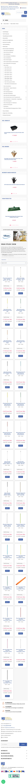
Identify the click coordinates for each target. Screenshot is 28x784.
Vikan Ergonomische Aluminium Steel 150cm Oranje (7, 341)
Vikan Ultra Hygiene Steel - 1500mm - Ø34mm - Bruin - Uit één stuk (20, 494)
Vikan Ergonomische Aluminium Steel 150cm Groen (20, 310)
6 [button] (17, 225)
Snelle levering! (4, 6)
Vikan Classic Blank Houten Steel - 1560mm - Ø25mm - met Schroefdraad (20, 279)
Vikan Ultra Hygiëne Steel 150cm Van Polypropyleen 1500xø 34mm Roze (7, 650)
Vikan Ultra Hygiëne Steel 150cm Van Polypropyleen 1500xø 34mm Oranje (20, 587)
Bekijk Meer (4, 259)
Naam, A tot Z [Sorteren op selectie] (4, 262)
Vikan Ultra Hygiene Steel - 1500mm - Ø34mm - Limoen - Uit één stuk (20, 525)
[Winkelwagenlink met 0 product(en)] (24, 16)
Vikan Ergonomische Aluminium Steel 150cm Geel (7, 310)
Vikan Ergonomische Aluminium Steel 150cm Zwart (7, 373)
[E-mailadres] (10, 744)
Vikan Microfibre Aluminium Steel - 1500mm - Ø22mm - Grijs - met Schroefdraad (7, 462)
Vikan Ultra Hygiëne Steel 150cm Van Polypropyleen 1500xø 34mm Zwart (7, 681)
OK (23, 744)
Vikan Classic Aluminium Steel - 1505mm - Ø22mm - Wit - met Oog (7, 279)
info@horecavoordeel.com (10, 727)
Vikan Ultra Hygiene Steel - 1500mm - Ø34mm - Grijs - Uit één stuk (7, 525)
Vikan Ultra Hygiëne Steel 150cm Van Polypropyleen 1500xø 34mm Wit (20, 650)
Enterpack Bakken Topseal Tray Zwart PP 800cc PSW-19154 (14, 133)
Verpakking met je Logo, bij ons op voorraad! (10, 7)
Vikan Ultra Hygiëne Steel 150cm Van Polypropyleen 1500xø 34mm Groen (7, 587)
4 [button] (15, 141)
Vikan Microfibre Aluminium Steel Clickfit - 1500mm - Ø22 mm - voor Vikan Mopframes (20, 462)
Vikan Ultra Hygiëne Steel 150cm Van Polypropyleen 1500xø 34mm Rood (20, 619)
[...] (10, 723)
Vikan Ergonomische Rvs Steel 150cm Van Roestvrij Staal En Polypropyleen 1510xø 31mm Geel (7, 404)
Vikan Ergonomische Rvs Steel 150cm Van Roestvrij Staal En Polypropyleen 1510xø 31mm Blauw (20, 373)
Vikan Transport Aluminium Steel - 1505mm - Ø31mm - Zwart (7, 494)
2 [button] (12, 141)
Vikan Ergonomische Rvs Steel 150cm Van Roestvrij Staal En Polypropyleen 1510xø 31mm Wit (20, 433)
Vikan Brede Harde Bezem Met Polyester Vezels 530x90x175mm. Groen (14, 217)
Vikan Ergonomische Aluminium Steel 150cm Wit (20, 341)
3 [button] (14, 193)
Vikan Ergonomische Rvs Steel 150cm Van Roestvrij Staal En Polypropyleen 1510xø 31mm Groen (20, 404)
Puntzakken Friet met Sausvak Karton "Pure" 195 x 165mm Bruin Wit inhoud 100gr (13, 159)
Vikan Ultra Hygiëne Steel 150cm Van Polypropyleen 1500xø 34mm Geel (20, 556)
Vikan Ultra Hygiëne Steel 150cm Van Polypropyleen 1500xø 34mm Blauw (7, 556)
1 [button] (11, 193)
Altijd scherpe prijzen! (13, 6)
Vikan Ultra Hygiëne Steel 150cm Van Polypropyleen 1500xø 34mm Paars (7, 619)
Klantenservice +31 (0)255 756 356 (8, 9)
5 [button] (16, 225)
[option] (14, 131)
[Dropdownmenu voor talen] (23, 8)
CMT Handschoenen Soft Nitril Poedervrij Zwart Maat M (14, 184)
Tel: (6, 725)
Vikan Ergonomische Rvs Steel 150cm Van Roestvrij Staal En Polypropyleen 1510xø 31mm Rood (7, 433)
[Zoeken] (21, 12)
